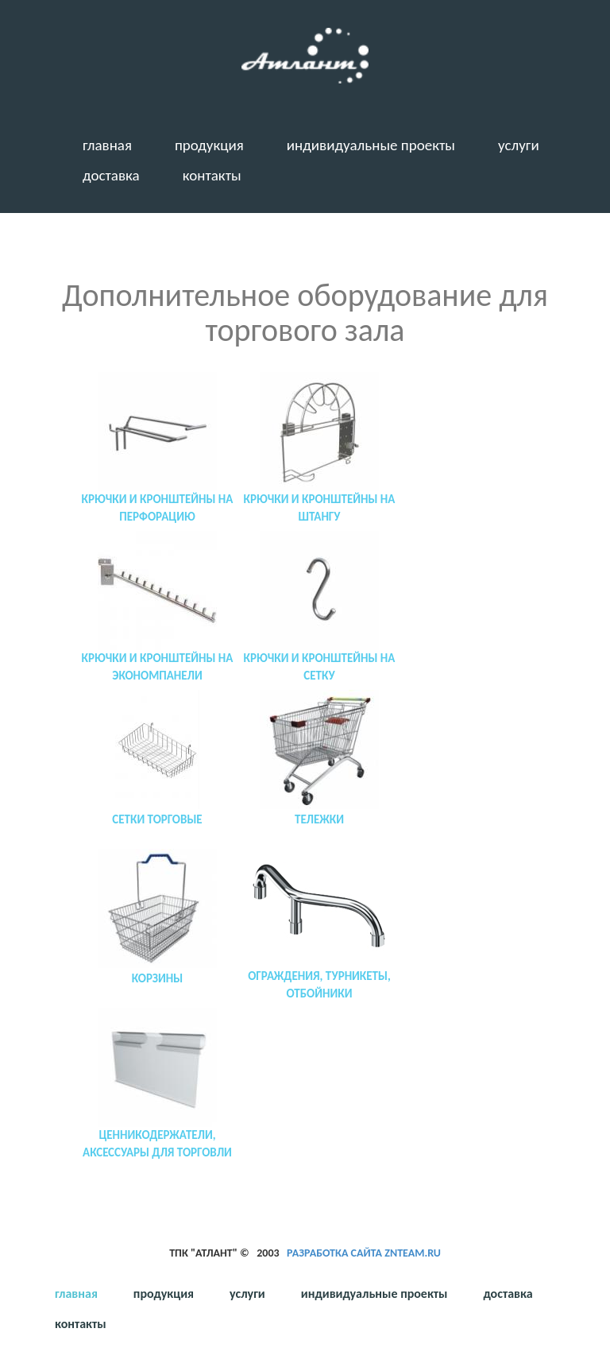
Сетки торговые (157, 819)
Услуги (518, 145)
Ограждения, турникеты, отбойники (319, 984)
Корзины (157, 978)
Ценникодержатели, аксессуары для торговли (157, 1143)
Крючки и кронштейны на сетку (320, 666)
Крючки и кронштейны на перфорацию (158, 507)
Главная (107, 145)
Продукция (209, 145)
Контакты (212, 175)
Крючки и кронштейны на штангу (320, 507)
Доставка (111, 175)
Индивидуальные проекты (371, 145)
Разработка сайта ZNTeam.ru (364, 1253)
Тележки (319, 819)
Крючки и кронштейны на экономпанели (158, 666)
